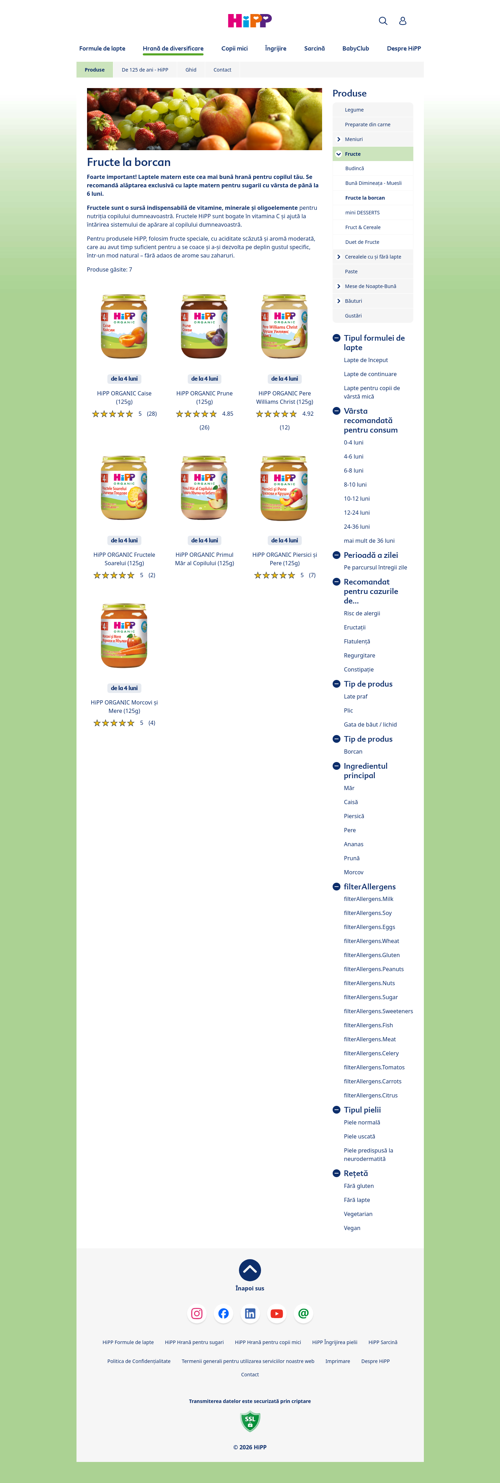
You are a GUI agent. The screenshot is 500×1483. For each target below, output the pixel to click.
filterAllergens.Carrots (372, 1081)
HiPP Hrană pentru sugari (194, 1342)
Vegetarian (358, 1214)
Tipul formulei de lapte (374, 342)
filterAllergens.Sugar (371, 997)
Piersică (354, 816)
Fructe (353, 154)
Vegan (352, 1228)
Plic (348, 710)
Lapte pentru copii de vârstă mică (372, 392)
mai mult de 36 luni (369, 541)
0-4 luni (354, 442)
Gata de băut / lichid (370, 724)
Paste (351, 271)
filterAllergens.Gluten (372, 955)
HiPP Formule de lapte (128, 1342)
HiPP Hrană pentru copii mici (268, 1342)
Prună (352, 858)
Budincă (354, 168)
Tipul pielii (362, 1110)
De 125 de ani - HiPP (145, 69)
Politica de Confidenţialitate (139, 1361)
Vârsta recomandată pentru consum (371, 420)
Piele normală (362, 1122)
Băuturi (353, 301)
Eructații (355, 627)
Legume (354, 109)
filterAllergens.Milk (368, 899)
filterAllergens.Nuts (369, 983)
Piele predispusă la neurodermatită (368, 1155)
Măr (349, 788)
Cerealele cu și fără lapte (373, 256)
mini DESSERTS (362, 212)
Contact (223, 69)
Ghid (191, 69)
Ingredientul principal (366, 770)
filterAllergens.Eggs (369, 927)
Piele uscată (359, 1136)
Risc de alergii (362, 613)
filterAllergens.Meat (370, 1039)
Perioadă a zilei (371, 555)
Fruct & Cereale (363, 227)
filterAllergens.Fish (368, 1025)
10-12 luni (357, 498)
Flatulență (357, 641)
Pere (350, 830)
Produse (95, 69)
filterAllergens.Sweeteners (378, 1011)
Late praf (355, 696)
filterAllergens (370, 886)
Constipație (359, 669)
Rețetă (356, 1173)
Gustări (353, 315)
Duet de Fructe (362, 242)
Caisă (351, 802)
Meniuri (354, 139)
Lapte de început (366, 360)
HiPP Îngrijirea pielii (335, 1342)
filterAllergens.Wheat (371, 941)
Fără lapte (357, 1200)
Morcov (354, 872)
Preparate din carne (368, 124)
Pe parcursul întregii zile (375, 567)
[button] (383, 20)
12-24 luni (357, 512)
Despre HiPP (375, 1361)
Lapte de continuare (370, 374)
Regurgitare (359, 655)
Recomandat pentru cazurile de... (371, 591)
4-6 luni (354, 456)
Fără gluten (359, 1186)
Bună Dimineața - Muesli (373, 183)
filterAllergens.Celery (371, 1053)
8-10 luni (355, 484)
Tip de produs (368, 684)
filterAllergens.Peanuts (374, 969)
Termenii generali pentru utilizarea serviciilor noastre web (248, 1361)
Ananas (354, 844)
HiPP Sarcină (382, 1342)
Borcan (353, 751)
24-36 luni (357, 526)
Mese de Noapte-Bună (370, 286)
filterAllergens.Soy (368, 913)
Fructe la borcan (365, 197)
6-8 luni (354, 470)
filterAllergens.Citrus (371, 1095)
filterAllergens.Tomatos (374, 1067)
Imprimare (338, 1361)
